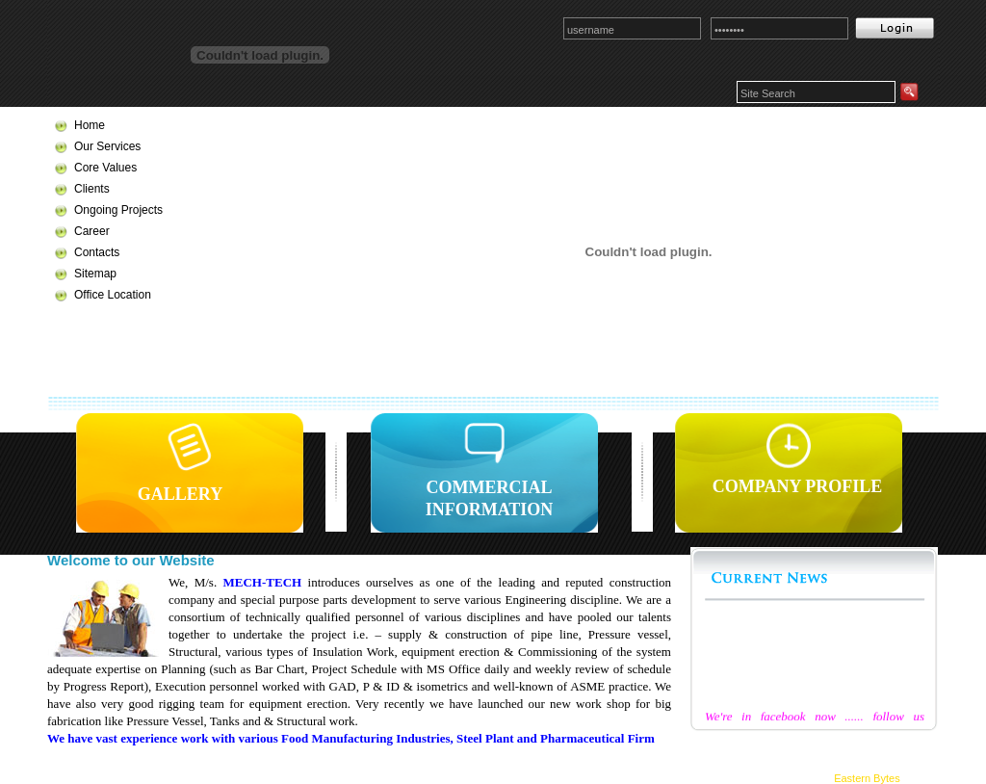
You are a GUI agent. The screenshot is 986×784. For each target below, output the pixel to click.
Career (92, 231)
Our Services (107, 146)
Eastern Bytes (866, 778)
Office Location (112, 294)
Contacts (96, 252)
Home (89, 125)
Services (790, 739)
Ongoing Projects (118, 210)
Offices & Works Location (355, 767)
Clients (92, 189)
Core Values (105, 167)
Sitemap (95, 273)
